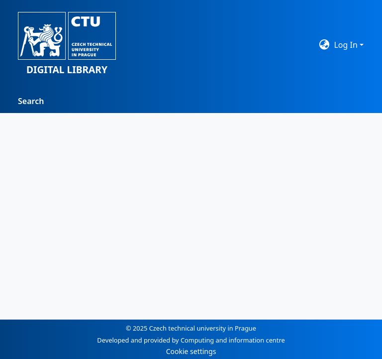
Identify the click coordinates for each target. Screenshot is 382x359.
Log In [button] (347, 44)
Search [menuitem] (31, 101)
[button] (67, 44)
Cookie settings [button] (191, 351)
